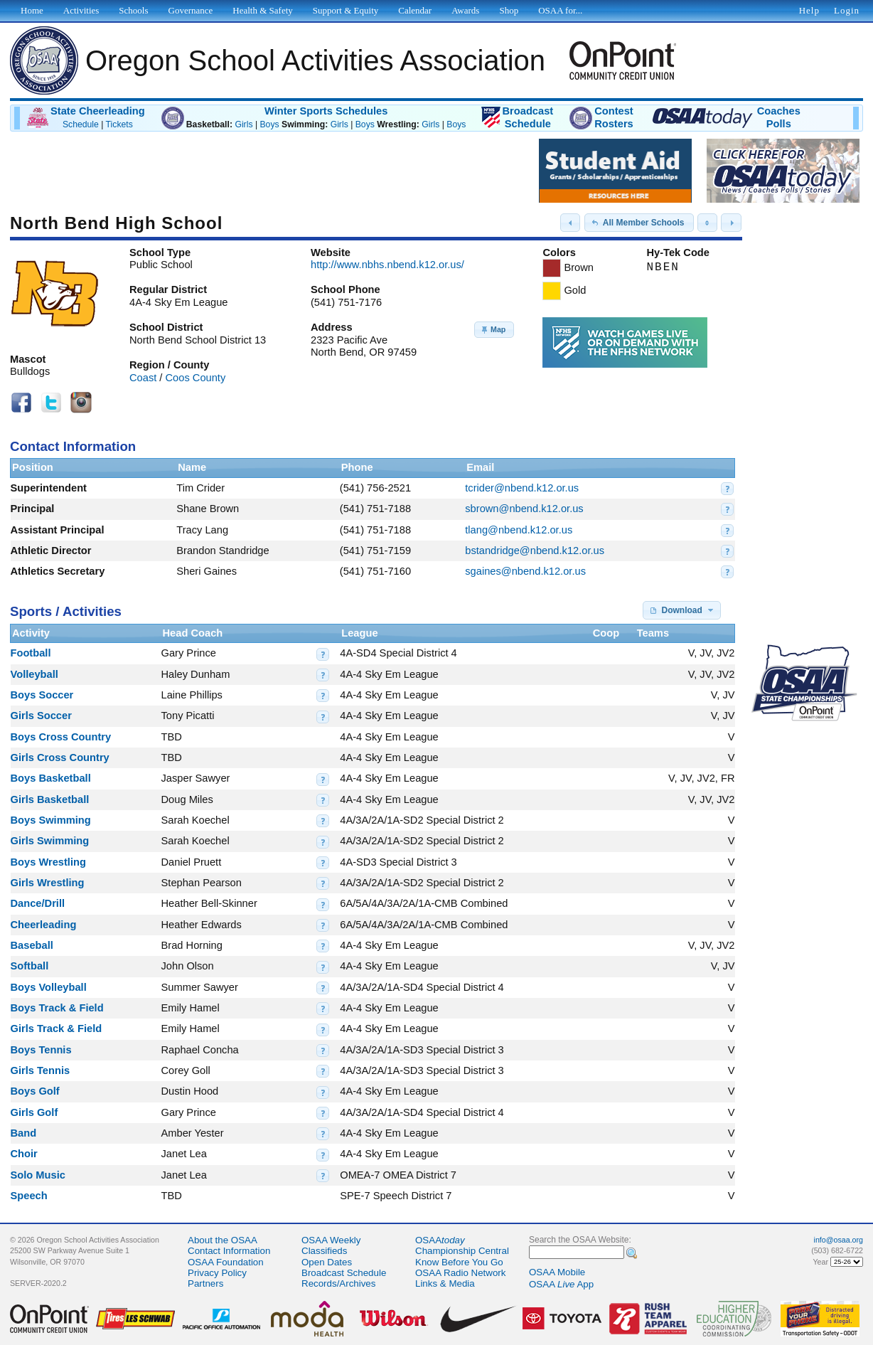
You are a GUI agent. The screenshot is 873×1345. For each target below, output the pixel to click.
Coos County (196, 377)
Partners (205, 1283)
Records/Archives (338, 1283)
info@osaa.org (838, 1239)
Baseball (32, 945)
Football (31, 653)
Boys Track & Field (57, 1008)
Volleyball (34, 674)
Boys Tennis (41, 1050)
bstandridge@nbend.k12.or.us (534, 550)
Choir (24, 1153)
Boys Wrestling (48, 862)
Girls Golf (34, 1112)
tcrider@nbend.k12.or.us (522, 488)
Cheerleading (44, 924)
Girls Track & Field (56, 1028)
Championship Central (462, 1250)
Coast (142, 377)
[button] (570, 222)
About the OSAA (222, 1240)
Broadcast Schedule (343, 1272)
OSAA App (561, 1284)
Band (24, 1133)
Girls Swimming (50, 840)
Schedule (81, 124)
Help (809, 10)
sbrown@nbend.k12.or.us (524, 508)
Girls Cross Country (60, 757)
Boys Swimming (51, 820)
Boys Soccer (42, 695)
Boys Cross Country (61, 737)
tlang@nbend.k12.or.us (518, 530)
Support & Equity (345, 10)
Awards (465, 10)
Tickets (119, 124)
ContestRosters (613, 117)
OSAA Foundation (226, 1262)
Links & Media (445, 1283)
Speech (29, 1195)
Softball (30, 966)
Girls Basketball (50, 799)
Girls (243, 124)
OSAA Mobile (557, 1272)
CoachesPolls (778, 117)
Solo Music (38, 1175)
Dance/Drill (38, 903)
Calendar (415, 10)
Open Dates (326, 1262)
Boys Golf (35, 1091)
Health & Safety (262, 10)
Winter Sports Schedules (325, 111)
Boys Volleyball (49, 987)
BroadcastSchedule (527, 117)
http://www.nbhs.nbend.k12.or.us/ (387, 264)
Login (846, 10)
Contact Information (229, 1250)
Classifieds (324, 1250)
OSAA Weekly (330, 1240)
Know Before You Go (459, 1262)
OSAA (440, 1240)
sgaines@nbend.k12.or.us (525, 571)
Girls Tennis (40, 1070)
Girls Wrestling (48, 882)
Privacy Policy (217, 1272)
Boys (269, 124)
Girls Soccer (41, 715)
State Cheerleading (97, 111)
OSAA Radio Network (460, 1272)
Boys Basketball (51, 778)
